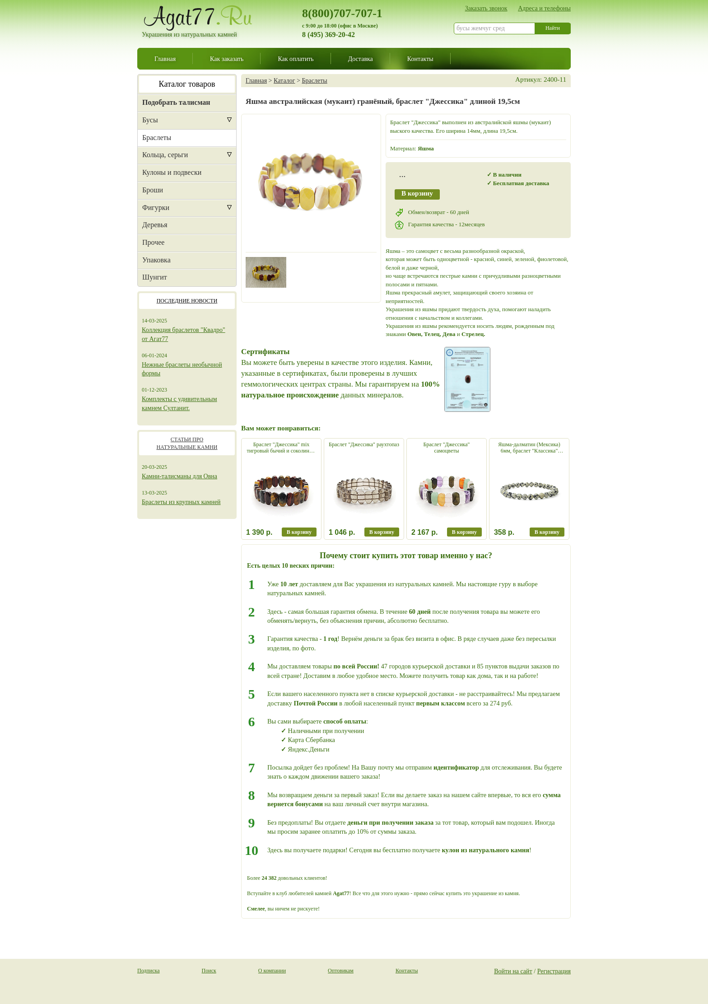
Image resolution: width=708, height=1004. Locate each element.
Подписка (148, 970)
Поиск (209, 970)
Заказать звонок (486, 8)
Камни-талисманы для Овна (179, 476)
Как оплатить (295, 58)
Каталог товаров (187, 84)
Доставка (360, 58)
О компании (272, 970)
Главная (165, 58)
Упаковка (156, 260)
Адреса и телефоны (544, 8)
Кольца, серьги (165, 155)
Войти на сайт (513, 971)
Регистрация (554, 971)
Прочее (153, 242)
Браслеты (156, 137)
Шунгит (154, 277)
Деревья (155, 225)
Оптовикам (341, 970)
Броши (152, 190)
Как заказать (226, 58)
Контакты (420, 58)
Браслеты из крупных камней (181, 502)
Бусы (150, 120)
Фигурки (155, 207)
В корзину (417, 193)
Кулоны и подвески (171, 172)
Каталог (284, 80)
